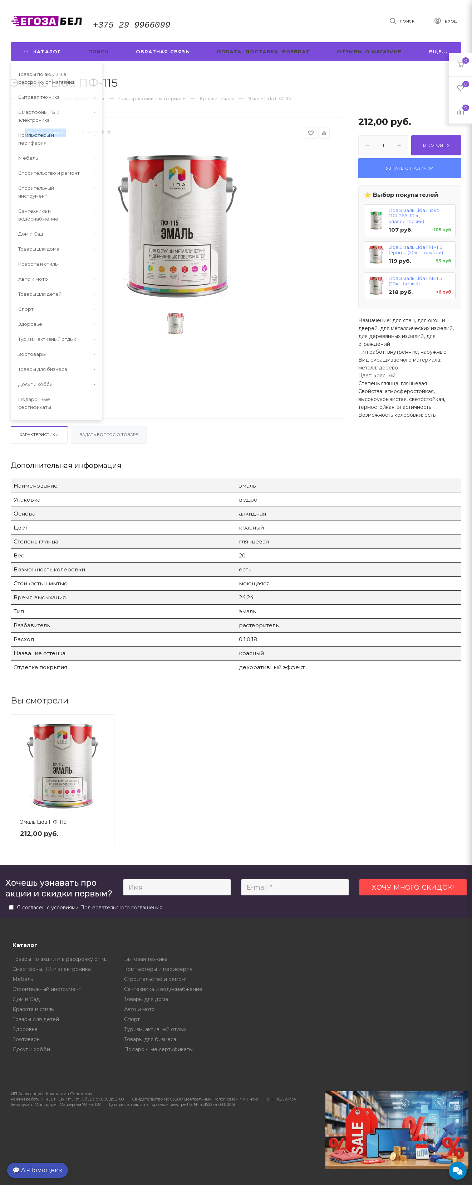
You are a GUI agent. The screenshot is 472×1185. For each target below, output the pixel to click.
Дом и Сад (26, 999)
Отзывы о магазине (369, 51)
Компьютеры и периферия (158, 969)
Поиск (98, 51)
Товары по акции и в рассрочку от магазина (63, 959)
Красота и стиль (33, 1009)
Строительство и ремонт (155, 979)
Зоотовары (26, 1039)
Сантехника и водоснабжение (163, 989)
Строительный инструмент (47, 989)
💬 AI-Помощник (38, 1170)
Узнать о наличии (410, 168)
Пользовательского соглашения (121, 907)
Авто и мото (139, 1009)
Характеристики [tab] (39, 434)
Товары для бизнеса (150, 1039)
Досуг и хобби (31, 1049)
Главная (20, 98)
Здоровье (25, 1029)
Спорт (132, 1019)
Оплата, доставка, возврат (263, 51)
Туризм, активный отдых (155, 1029)
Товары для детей (36, 1019)
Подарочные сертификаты (158, 1049)
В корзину (436, 145)
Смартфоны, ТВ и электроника (52, 969)
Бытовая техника (146, 959)
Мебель (23, 979)
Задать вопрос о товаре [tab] (109, 434)
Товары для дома (146, 999)
